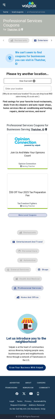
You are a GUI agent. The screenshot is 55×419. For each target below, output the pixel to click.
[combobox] (27, 88)
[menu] (4, 5)
